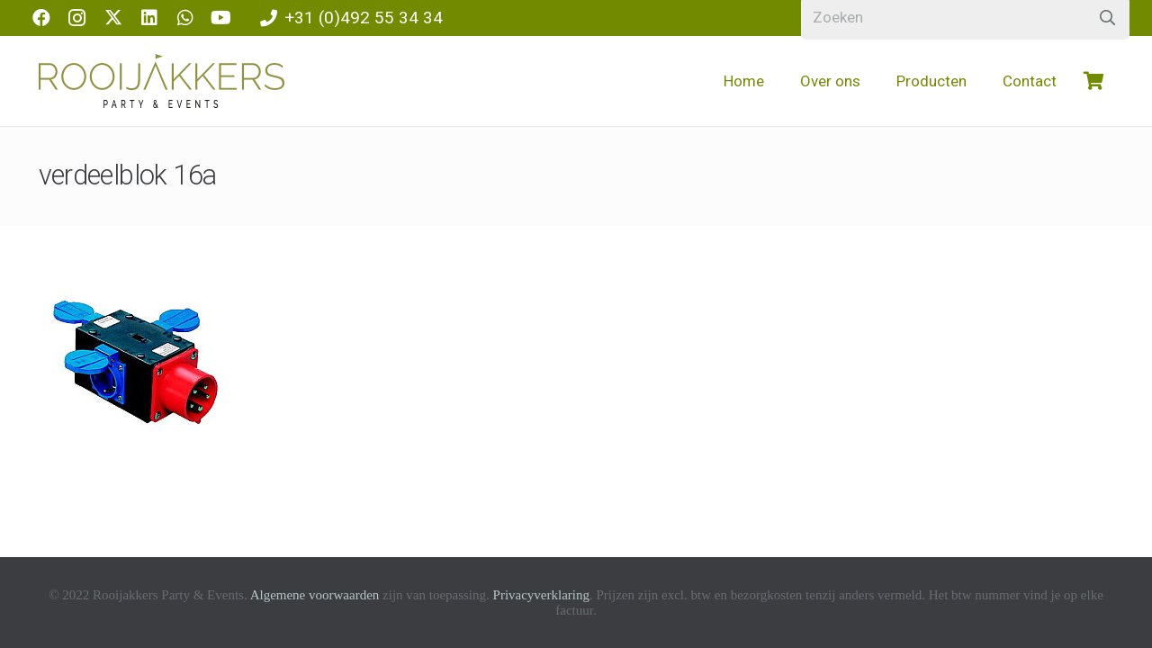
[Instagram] (77, 18)
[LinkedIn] (149, 18)
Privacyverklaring (541, 595)
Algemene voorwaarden (315, 595)
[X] (113, 18)
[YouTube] (221, 18)
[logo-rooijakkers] (161, 81)
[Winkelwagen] (1094, 81)
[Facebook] (41, 18)
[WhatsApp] (185, 18)
